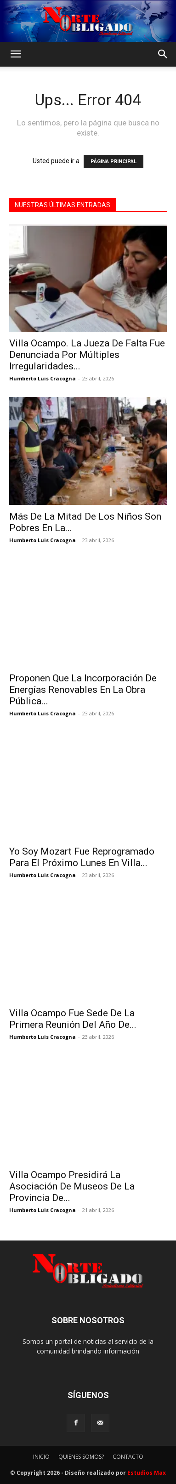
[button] (15, 54)
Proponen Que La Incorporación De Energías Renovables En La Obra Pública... (83, 690)
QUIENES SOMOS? (81, 1457)
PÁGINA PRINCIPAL (113, 161)
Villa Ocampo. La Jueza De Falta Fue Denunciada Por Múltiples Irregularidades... (87, 355)
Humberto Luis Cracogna (42, 378)
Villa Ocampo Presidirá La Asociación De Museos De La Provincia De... (72, 1186)
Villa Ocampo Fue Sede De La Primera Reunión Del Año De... (72, 1019)
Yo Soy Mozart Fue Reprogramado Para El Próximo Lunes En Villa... (81, 857)
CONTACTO (128, 1457)
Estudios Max (146, 1473)
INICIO (41, 1457)
